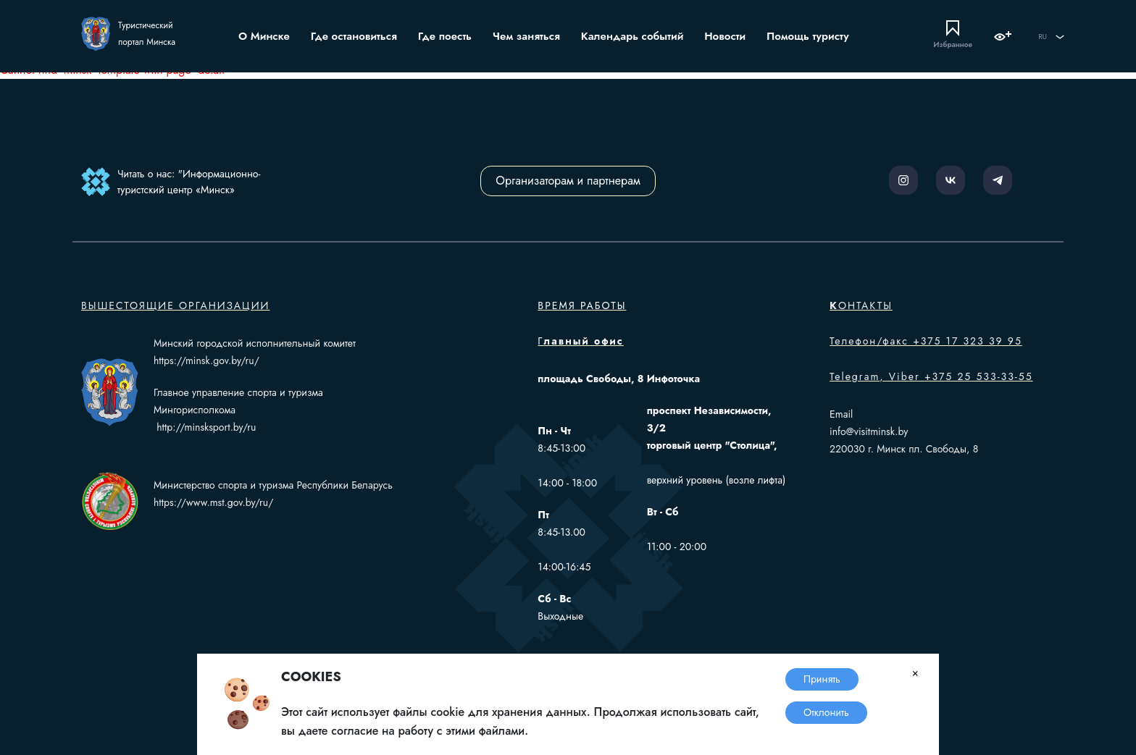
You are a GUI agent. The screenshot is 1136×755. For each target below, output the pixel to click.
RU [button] (1052, 37)
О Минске (264, 36)
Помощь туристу (808, 36)
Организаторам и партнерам (568, 180)
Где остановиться (354, 36)
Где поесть (445, 36)
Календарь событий (632, 36)
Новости (725, 36)
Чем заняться (526, 36)
